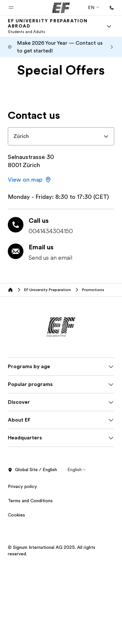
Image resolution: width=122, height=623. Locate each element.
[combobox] (61, 136)
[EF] (61, 8)
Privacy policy (22, 486)
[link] (53, 26)
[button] (11, 8)
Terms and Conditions (30, 500)
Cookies (16, 514)
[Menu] (109, 26)
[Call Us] (111, 7)
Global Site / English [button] (32, 470)
